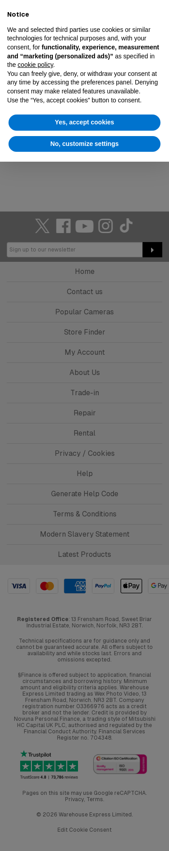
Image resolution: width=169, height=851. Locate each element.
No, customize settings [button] (84, 143)
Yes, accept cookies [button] (84, 122)
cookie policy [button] (35, 64)
